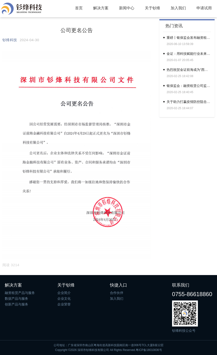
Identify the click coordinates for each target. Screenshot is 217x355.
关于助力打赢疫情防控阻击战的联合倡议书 (189, 102)
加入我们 (178, 8)
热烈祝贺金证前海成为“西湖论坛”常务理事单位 (189, 70)
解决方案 (100, 8)
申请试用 (204, 8)
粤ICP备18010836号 (149, 350)
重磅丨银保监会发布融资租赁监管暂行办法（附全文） (189, 37)
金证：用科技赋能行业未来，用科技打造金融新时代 (189, 54)
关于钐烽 (152, 8)
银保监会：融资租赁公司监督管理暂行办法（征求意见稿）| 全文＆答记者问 (189, 86)
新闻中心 (126, 8)
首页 (79, 8)
